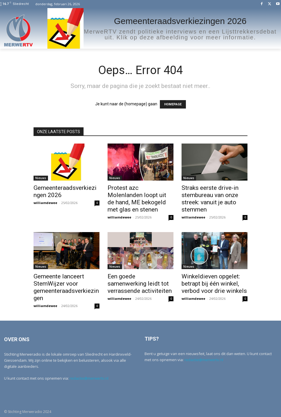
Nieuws (40, 178)
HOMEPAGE (173, 104)
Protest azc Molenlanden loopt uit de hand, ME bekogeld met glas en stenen (137, 198)
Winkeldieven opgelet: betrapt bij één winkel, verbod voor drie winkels (214, 283)
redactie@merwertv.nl (89, 378)
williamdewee (45, 203)
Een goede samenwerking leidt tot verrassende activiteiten (140, 283)
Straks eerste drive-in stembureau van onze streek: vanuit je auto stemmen (210, 198)
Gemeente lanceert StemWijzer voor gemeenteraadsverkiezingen (66, 287)
